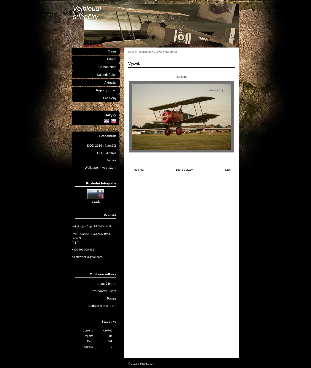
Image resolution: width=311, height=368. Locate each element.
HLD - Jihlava (106, 153)
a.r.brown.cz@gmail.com (87, 257)
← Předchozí (136, 169)
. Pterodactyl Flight (103, 291)
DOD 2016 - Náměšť (101, 145)
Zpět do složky (185, 169)
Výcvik (158, 51)
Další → (230, 169)
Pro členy (109, 98)
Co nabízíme (107, 67)
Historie (111, 59)
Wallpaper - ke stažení (100, 167)
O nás (112, 51)
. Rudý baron (107, 284)
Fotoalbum (144, 51)
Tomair (111, 298)
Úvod (131, 51)
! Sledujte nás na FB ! (101, 306)
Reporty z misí (106, 90)
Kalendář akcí (106, 74)
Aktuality (110, 82)
